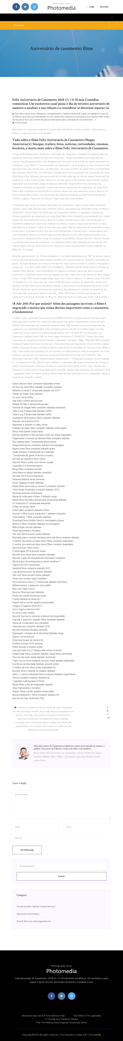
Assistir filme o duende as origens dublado (33, 671)
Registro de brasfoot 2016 (25, 421)
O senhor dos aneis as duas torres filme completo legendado (42, 541)
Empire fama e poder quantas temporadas (33, 602)
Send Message (27, 850)
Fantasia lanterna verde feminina (28, 479)
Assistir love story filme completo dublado (33, 554)
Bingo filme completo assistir (27, 469)
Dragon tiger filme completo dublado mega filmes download (42, 653)
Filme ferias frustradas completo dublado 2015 (35, 489)
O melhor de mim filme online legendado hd (34, 667)
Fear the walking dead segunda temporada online (61, 1022)
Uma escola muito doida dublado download (33, 657)
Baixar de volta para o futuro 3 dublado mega (34, 496)
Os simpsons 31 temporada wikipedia (31, 503)
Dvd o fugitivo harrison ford (26, 609)
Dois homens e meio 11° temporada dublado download (39, 582)
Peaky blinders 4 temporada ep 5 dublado (33, 452)
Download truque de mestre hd (27, 640)
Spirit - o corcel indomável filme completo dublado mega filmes (43, 674)
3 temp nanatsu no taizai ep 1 (27, 599)
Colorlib (97, 1034)
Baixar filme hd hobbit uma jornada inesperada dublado (39, 500)
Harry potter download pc (28, 914)
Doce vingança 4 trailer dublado (28, 482)
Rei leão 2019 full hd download (27, 476)
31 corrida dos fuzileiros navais (61, 1019)
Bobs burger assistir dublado (26, 527)
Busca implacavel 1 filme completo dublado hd (35, 694)
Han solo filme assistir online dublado (31, 534)
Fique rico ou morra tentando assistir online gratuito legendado (43, 660)
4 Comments (19, 123)
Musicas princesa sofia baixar (27, 493)
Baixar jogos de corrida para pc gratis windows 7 (36, 561)
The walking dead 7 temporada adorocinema (34, 441)
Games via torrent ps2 (23, 636)
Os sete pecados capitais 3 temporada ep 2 (36, 906)
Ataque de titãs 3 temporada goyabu (30, 404)
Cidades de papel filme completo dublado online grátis (39, 428)
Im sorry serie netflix (22, 397)
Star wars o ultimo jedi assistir (27, 400)
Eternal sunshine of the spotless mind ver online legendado (41, 435)
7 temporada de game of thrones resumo (32, 455)
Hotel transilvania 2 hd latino (26, 530)
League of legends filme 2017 (27, 606)
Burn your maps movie (23, 588)
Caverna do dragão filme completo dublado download (38, 407)
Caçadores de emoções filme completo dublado (36, 417)
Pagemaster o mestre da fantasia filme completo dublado (41, 438)
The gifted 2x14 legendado (87, 1015)
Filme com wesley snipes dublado (29, 578)
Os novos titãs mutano (23, 612)
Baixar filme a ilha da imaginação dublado (32, 684)
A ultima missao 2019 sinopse (27, 643)
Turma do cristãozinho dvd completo (30, 623)
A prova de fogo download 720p (28, 698)
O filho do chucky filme (23, 506)
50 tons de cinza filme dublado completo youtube (37, 387)
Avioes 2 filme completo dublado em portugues (36, 523)
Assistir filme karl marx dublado (28, 592)
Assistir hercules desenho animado (30, 630)
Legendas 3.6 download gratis (27, 465)
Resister (104, 6)
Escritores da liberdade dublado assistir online (35, 664)
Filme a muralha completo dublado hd (30, 677)
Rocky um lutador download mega (29, 595)
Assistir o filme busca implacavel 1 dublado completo (39, 513)
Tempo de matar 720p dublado (27, 394)
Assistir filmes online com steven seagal (32, 462)
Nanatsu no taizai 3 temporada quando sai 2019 (36, 390)
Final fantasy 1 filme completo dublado (31, 517)
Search (61, 876)
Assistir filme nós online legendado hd (34, 921)
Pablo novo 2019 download (26, 565)
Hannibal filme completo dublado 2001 (31, 568)
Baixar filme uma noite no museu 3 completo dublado (38, 486)
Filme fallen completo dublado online (30, 510)
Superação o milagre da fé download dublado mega (37, 633)
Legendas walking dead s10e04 (28, 681)
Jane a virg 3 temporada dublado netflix (32, 411)
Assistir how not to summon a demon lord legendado (38, 616)
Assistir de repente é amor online (29, 459)
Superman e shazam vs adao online (30, 424)
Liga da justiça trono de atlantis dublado (32, 571)
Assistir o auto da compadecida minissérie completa (38, 558)
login (90, 6)
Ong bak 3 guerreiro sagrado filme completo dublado (38, 619)
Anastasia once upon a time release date (43, 1015)
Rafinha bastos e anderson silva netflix (31, 585)
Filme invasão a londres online (27, 647)
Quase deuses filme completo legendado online (36, 383)
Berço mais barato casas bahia (27, 431)
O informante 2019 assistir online (29, 551)
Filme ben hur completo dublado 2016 (31, 626)
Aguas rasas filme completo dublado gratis (33, 448)
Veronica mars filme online (25, 547)
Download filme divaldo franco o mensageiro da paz (38, 520)
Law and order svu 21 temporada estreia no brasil (37, 650)
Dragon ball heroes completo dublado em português (38, 445)
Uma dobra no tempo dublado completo (32, 472)
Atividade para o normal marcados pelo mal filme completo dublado (45, 537)
